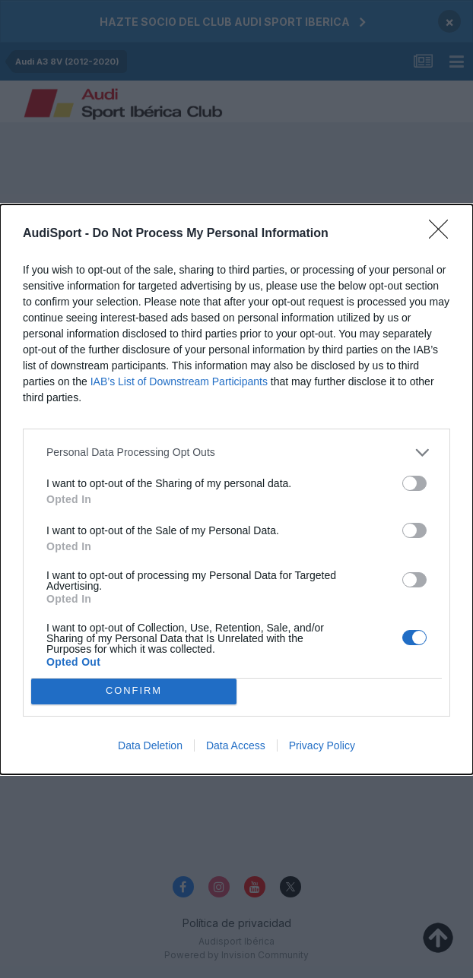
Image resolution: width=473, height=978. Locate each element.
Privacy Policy (322, 745)
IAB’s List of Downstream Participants (179, 381)
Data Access (235, 745)
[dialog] (236, 489)
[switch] (414, 483)
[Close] (443, 234)
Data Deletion (150, 745)
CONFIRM (134, 690)
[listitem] (236, 453)
